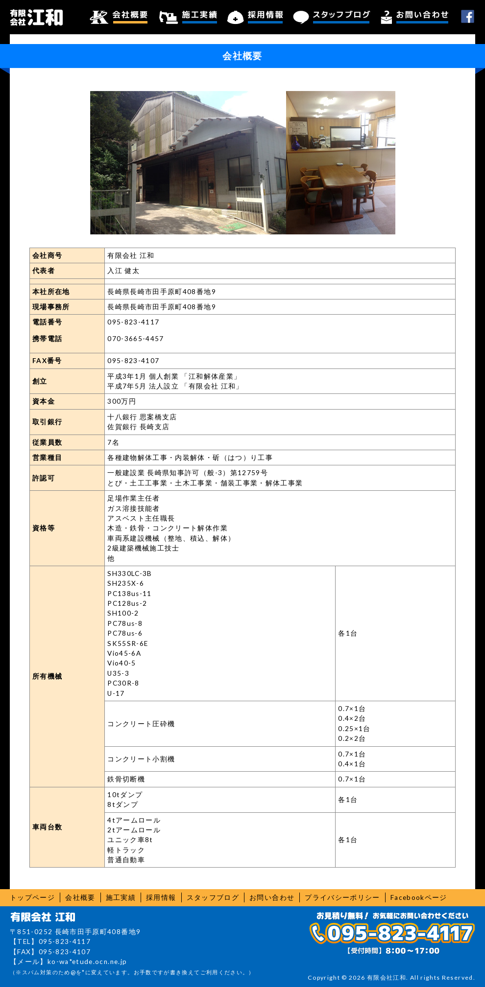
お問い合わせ (415, 17)
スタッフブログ (332, 17)
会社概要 (118, 17)
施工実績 (188, 17)
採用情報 (255, 17)
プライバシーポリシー (342, 897)
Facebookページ (418, 897)
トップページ (32, 897)
